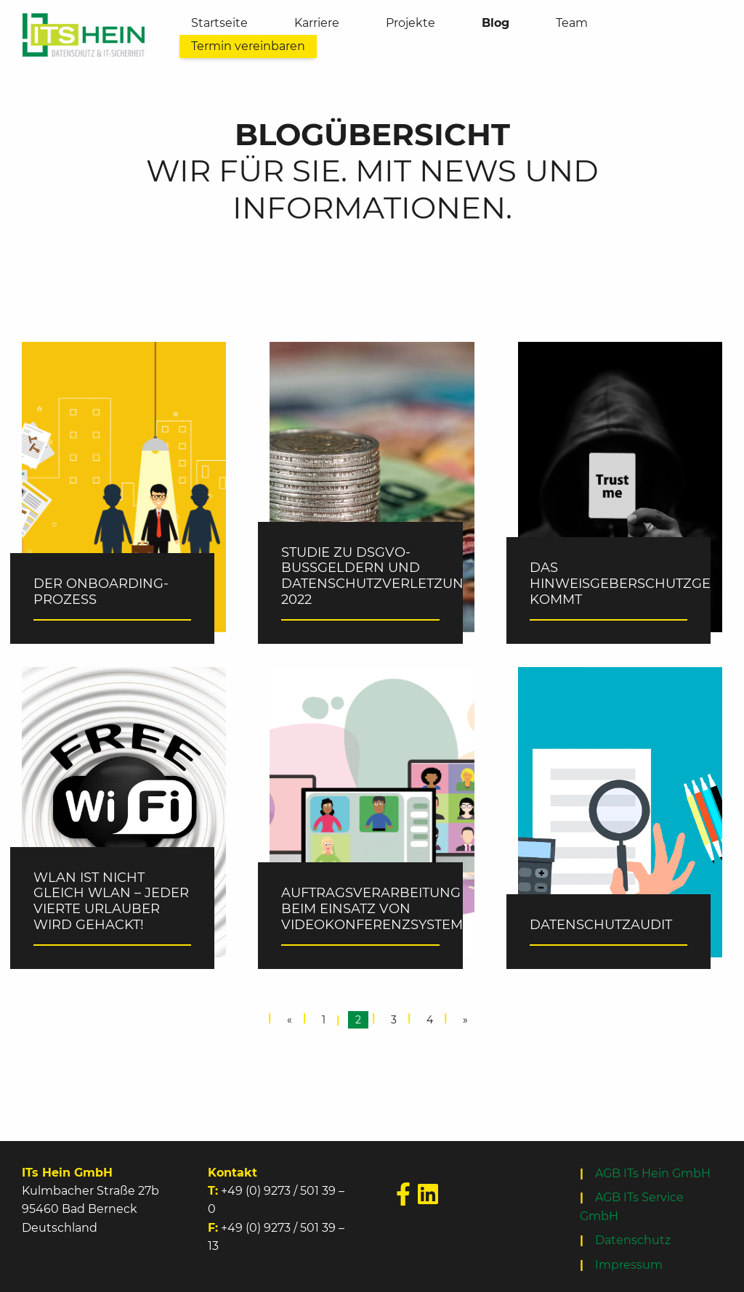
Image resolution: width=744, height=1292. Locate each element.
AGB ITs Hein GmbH (653, 1173)
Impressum (629, 1265)
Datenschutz (633, 1240)
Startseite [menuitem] (219, 23)
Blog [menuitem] (495, 23)
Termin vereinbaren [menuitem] (248, 46)
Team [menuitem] (572, 23)
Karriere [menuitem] (316, 23)
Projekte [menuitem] (410, 23)
